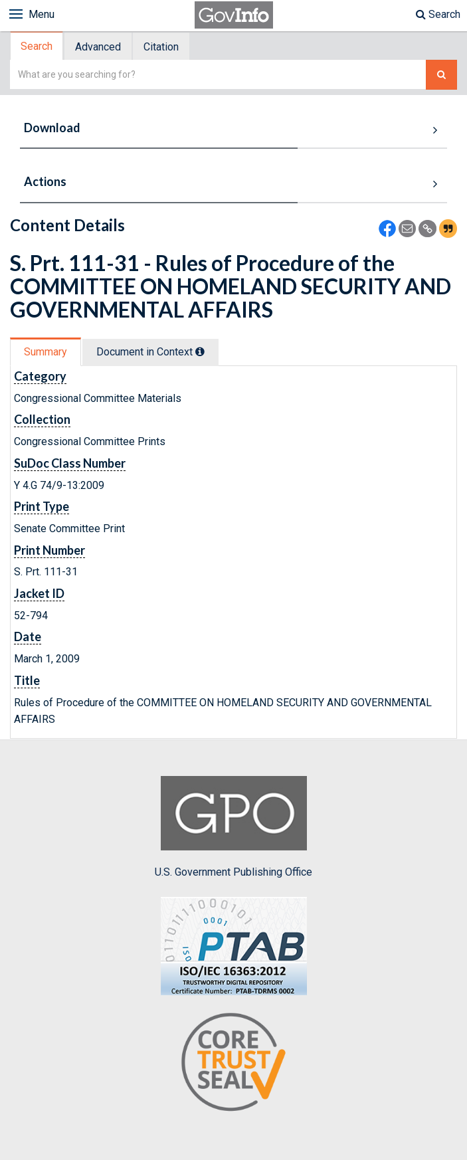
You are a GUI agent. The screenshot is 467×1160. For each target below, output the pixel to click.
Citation (161, 47)
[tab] (37, 46)
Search (438, 14)
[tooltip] (200, 351)
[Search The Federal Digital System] (441, 75)
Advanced (98, 47)
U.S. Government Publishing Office (233, 827)
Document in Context (150, 351)
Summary (45, 351)
